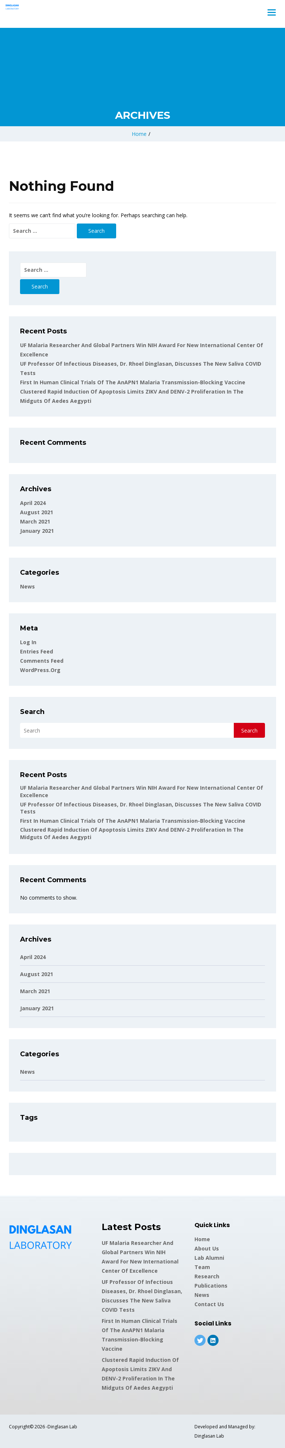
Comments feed (41, 660)
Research (206, 1276)
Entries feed (36, 651)
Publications (210, 1285)
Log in (28, 642)
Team (202, 1267)
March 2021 (35, 521)
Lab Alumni (209, 1257)
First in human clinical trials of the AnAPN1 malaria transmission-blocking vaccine (132, 382)
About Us (206, 1248)
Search (32, 711)
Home (139, 133)
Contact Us (209, 1304)
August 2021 (36, 512)
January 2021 (37, 530)
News (27, 586)
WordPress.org (40, 670)
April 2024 (33, 502)
